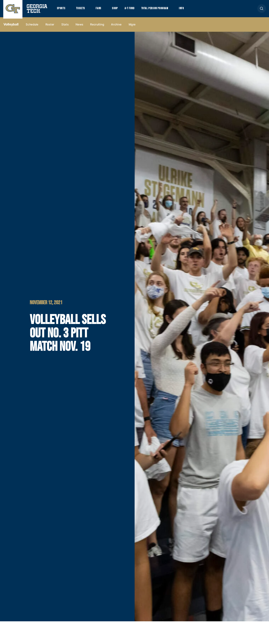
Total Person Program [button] (162, 10)
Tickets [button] (82, 10)
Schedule (32, 27)
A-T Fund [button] (135, 10)
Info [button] (192, 10)
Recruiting (97, 27)
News (79, 27)
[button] (261, 10)
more (132, 27)
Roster (49, 27)
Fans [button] (102, 10)
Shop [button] (119, 10)
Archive (116, 27)
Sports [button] (61, 10)
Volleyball (11, 27)
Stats (65, 27)
